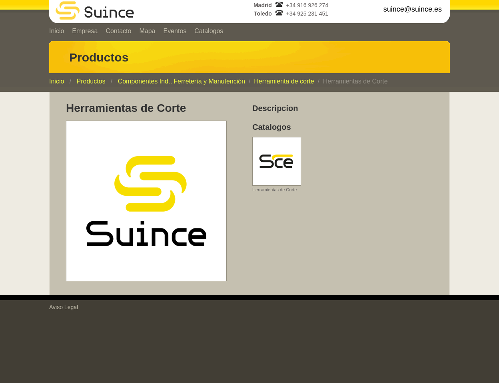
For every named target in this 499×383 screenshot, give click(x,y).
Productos (90, 81)
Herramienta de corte (284, 81)
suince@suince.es (412, 9)
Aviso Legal (63, 307)
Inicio (56, 31)
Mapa (147, 31)
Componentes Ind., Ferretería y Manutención (181, 81)
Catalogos (208, 31)
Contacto (118, 31)
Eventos (174, 31)
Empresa (85, 31)
